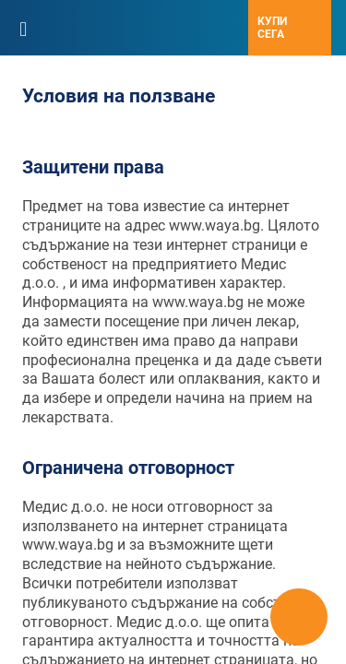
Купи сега (272, 28)
